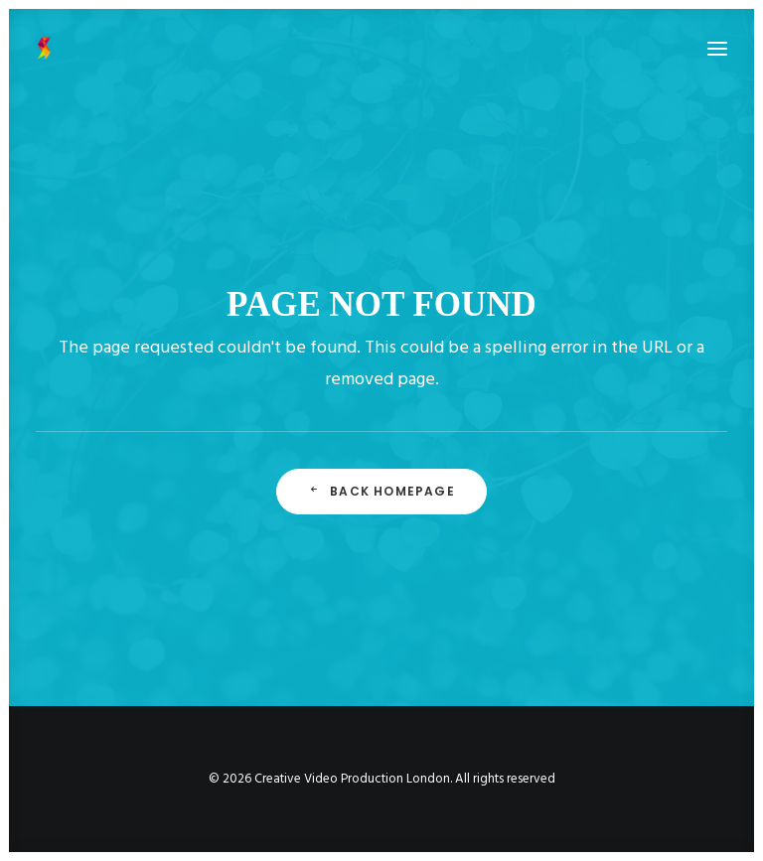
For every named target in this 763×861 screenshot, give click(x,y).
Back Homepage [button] (381, 491)
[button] (717, 48)
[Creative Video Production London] (44, 48)
